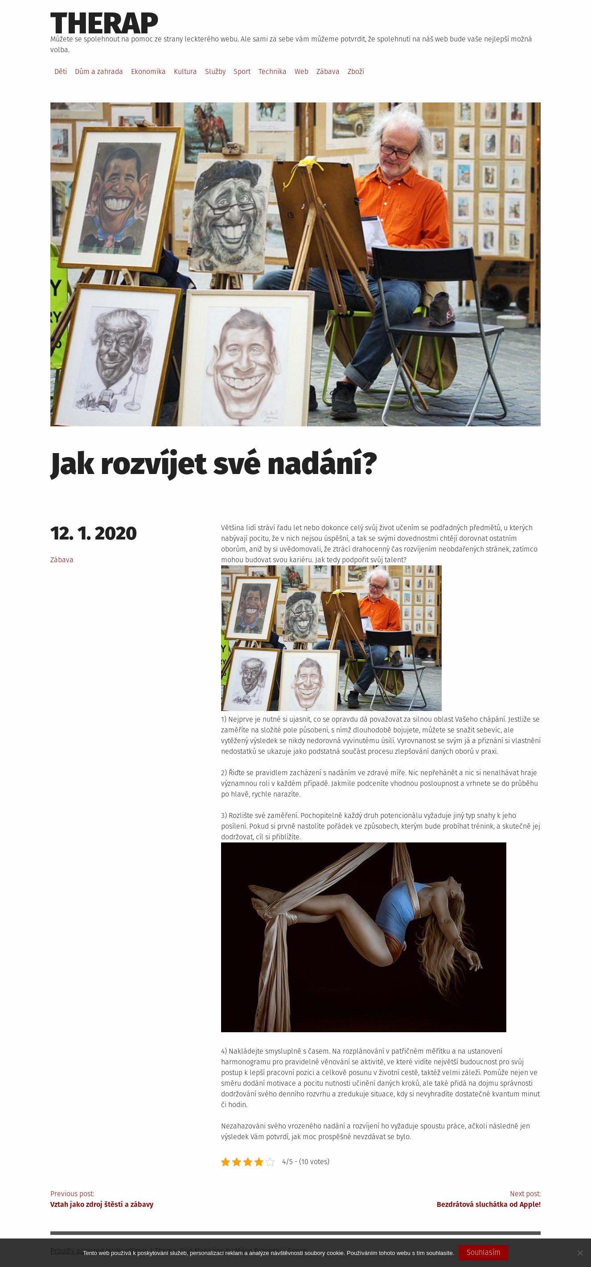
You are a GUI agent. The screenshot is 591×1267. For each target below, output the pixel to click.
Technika (273, 71)
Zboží (356, 71)
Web (301, 71)
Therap (104, 23)
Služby (215, 71)
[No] (579, 1252)
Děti (60, 71)
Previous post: (173, 1199)
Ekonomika (148, 71)
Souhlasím (484, 1252)
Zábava (328, 71)
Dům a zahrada (99, 71)
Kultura (185, 71)
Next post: (418, 1199)
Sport (242, 71)
